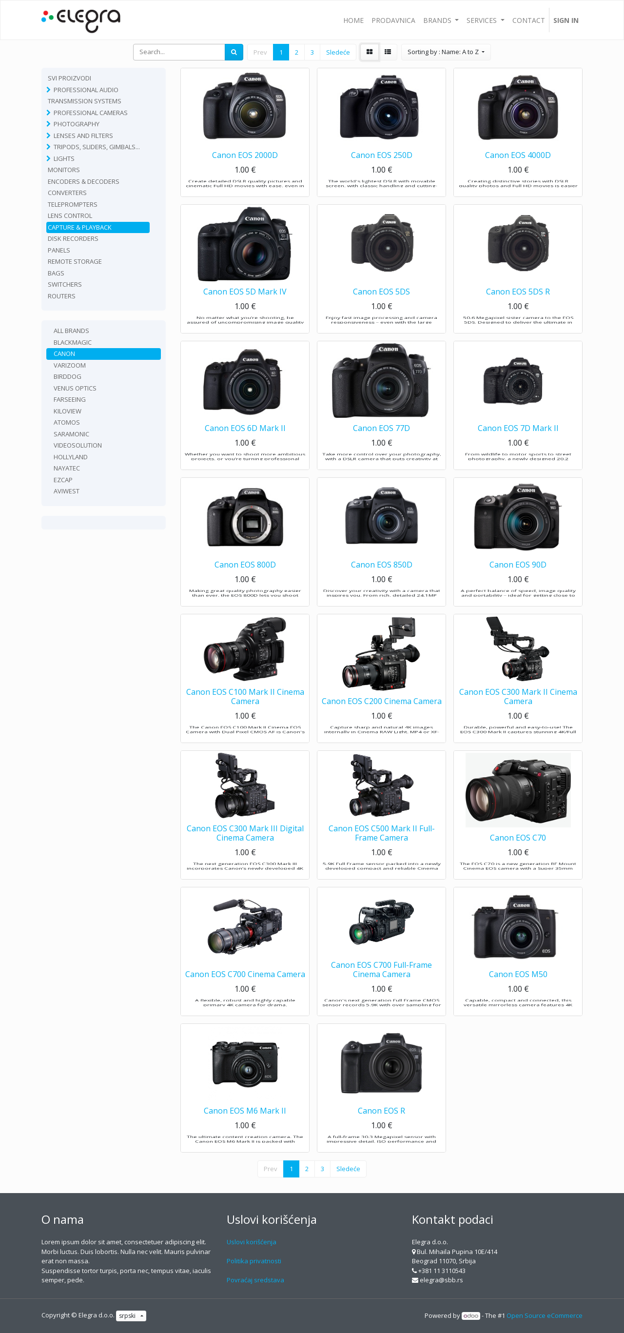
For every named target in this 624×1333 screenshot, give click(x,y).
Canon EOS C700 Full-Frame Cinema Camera (381, 985)
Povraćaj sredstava (255, 1279)
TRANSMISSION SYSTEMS (84, 101)
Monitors (64, 169)
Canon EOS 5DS (381, 306)
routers (62, 296)
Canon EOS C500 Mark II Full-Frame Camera (382, 848)
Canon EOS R (381, 1125)
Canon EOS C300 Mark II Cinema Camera (518, 712)
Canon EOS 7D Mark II (518, 443)
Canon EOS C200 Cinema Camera (382, 716)
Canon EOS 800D (245, 579)
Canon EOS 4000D (518, 170)
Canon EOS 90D (517, 579)
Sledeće (338, 52)
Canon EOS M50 (518, 989)
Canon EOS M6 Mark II (245, 1125)
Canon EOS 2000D (245, 170)
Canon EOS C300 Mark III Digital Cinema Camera (245, 848)
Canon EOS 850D (381, 579)
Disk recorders (73, 238)
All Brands (71, 330)
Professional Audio (86, 89)
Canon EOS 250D (381, 170)
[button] (446, 52)
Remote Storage (75, 261)
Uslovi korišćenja (251, 1241)
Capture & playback (80, 227)
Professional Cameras (91, 112)
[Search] (234, 52)
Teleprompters (73, 204)
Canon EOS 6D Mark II (245, 443)
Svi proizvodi (69, 78)
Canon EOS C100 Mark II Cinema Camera (245, 712)
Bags (56, 273)
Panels (59, 250)
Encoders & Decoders (83, 181)
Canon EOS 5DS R (518, 306)
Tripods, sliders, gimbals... (97, 146)
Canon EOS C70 (518, 852)
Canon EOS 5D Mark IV (245, 306)
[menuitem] (353, 20)
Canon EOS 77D (381, 443)
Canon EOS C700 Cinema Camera (245, 989)
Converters (67, 192)
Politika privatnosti (254, 1260)
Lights (64, 158)
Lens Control (70, 215)
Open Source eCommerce (545, 1315)
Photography (76, 123)
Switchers (65, 284)
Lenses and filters (83, 135)
